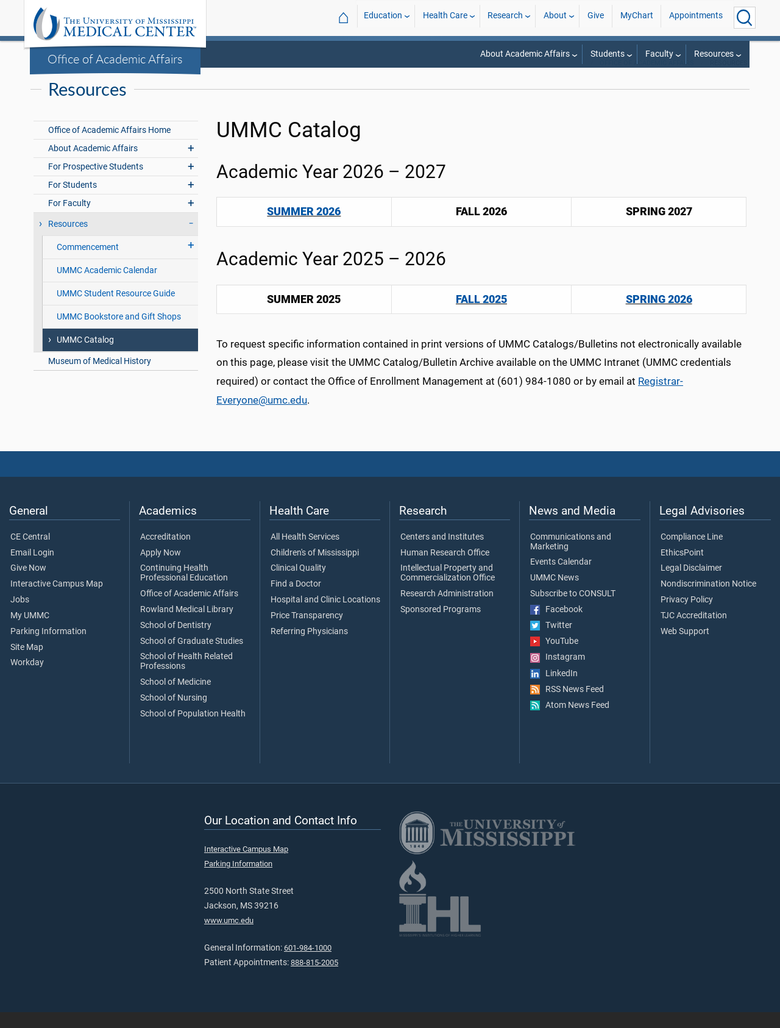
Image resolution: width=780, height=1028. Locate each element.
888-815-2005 (314, 978)
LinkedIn (554, 689)
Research (505, 17)
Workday (27, 679)
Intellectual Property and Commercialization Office (447, 589)
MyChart (636, 17)
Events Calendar (561, 578)
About (555, 17)
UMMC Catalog (85, 356)
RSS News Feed (567, 705)
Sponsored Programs (440, 625)
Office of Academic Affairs (115, 58)
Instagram (557, 673)
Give (595, 17)
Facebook (556, 625)
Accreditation (165, 553)
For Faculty (69, 219)
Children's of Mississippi (315, 569)
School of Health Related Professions (186, 677)
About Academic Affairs (525, 54)
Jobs (19, 616)
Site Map (26, 663)
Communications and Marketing (570, 558)
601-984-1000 (308, 963)
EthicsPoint (682, 569)
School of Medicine (175, 698)
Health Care (445, 17)
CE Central (30, 553)
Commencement (88, 263)
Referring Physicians (309, 647)
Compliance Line (692, 553)
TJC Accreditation (694, 632)
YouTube (554, 657)
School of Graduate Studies (191, 657)
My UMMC (29, 632)
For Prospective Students (95, 182)
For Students (72, 201)
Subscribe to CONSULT (572, 610)
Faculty (659, 54)
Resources (714, 54)
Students (607, 54)
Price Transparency (307, 632)
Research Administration (447, 610)
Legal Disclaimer (691, 584)
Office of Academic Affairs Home (109, 146)
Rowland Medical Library (186, 625)
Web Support (685, 647)
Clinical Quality (298, 584)
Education (383, 17)
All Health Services (305, 553)
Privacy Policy (687, 616)
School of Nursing (173, 714)
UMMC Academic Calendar (107, 286)
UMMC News (554, 594)
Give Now (28, 584)
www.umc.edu (229, 936)
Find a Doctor (296, 600)
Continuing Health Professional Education (184, 589)
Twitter (551, 641)
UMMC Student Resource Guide (116, 309)
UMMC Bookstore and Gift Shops (119, 332)
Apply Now (160, 569)
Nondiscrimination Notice (708, 600)
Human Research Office (444, 569)
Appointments (696, 17)
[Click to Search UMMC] (745, 18)
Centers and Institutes (442, 553)
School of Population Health (193, 730)
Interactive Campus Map (56, 600)
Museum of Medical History (99, 377)
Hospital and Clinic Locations (325, 616)
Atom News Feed (569, 721)
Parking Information (48, 647)
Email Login (32, 569)
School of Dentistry (175, 641)
